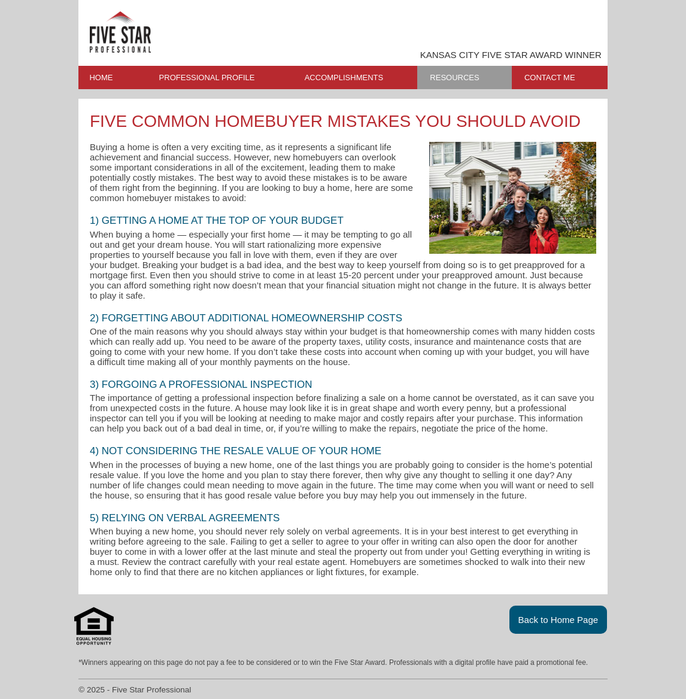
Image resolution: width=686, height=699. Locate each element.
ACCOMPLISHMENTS (344, 77)
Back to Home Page (558, 620)
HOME (101, 77)
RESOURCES (454, 77)
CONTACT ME (549, 77)
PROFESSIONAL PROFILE (207, 77)
